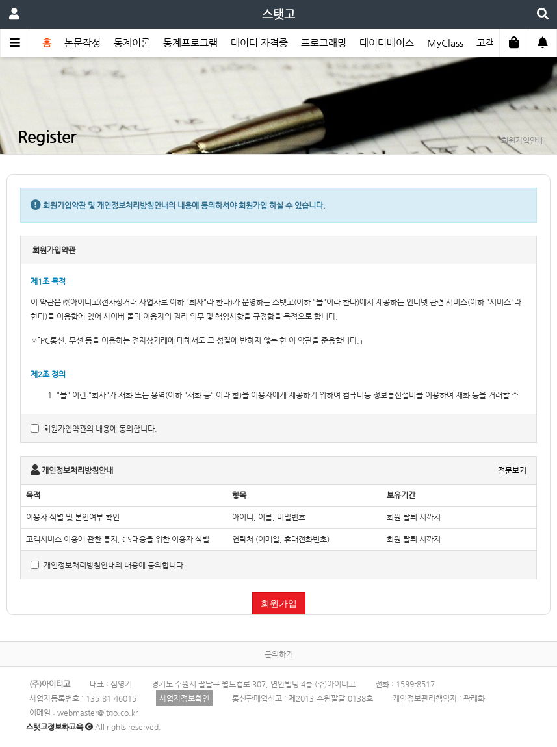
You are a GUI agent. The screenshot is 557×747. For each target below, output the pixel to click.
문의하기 (279, 654)
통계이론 (132, 42)
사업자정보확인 (184, 698)
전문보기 (512, 470)
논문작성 (82, 42)
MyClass (445, 42)
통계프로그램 (190, 42)
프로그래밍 (323, 42)
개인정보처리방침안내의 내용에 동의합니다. (108, 565)
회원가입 (279, 603)
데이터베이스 (386, 42)
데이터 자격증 (259, 42)
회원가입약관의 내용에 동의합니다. (94, 428)
